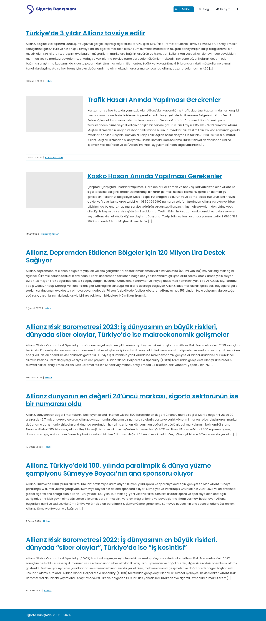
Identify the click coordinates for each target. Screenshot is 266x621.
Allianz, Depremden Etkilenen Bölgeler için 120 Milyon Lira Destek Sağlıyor (125, 256)
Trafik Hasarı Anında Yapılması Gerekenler (154, 99)
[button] (238, 9)
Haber (48, 81)
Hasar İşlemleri (54, 157)
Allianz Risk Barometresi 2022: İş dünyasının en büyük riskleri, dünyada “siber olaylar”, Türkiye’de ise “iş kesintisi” (121, 543)
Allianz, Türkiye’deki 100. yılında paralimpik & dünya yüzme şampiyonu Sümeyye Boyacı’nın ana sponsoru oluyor (118, 469)
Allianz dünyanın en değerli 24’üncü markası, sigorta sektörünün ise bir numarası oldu (132, 400)
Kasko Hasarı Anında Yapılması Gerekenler (154, 176)
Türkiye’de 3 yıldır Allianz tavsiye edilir (85, 33)
